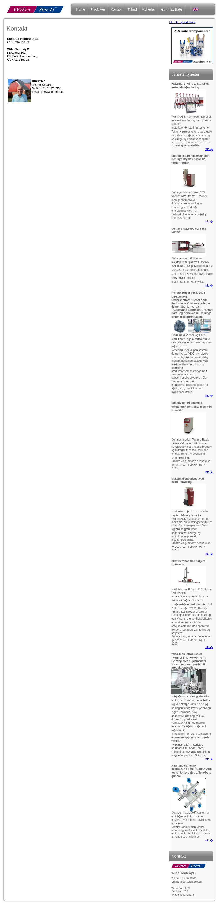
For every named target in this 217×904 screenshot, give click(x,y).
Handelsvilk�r (171, 10)
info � (209, 149)
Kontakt (116, 9)
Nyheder (148, 9)
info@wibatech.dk (191, 881)
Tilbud (132, 9)
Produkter (98, 9)
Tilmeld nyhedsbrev (182, 22)
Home (80, 9)
